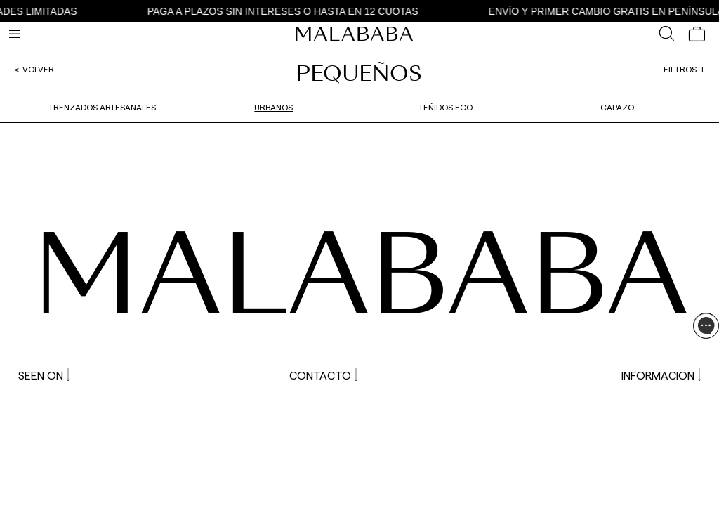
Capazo (617, 107)
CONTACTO (323, 375)
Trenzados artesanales (102, 107)
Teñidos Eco (445, 107)
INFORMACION (661, 375)
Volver (38, 69)
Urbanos (273, 107)
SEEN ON (44, 375)
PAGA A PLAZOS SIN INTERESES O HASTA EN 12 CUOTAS (285, 11)
